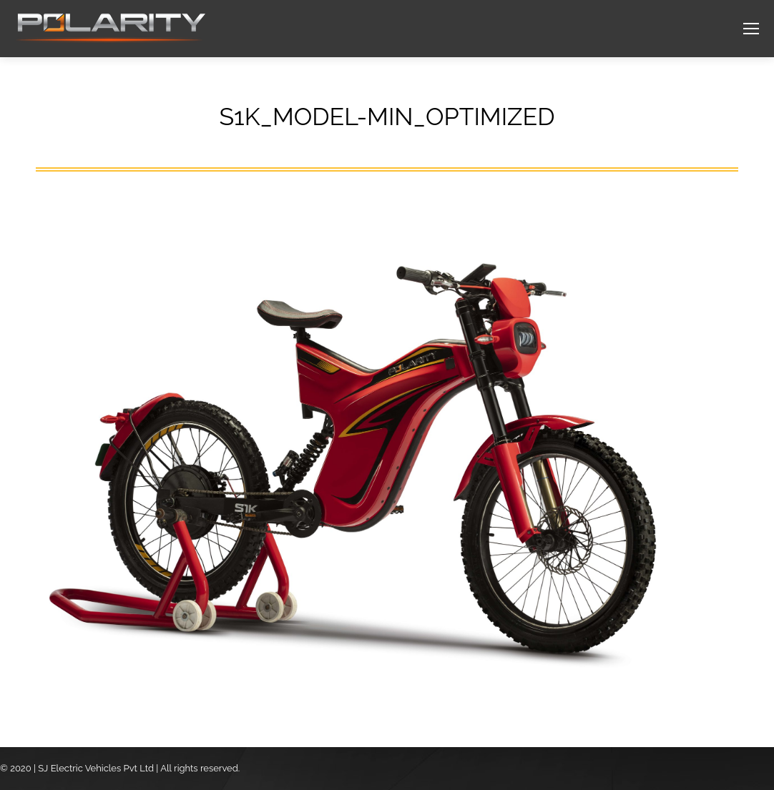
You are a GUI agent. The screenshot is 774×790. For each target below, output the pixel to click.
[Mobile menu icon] (751, 28)
